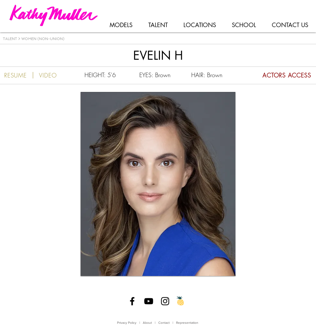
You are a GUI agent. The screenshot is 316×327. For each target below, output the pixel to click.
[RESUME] (15, 75)
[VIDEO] (48, 75)
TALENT (10, 39)
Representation (187, 322)
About (147, 322)
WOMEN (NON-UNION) (42, 39)
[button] (158, 184)
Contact (164, 322)
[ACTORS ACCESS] (275, 75)
